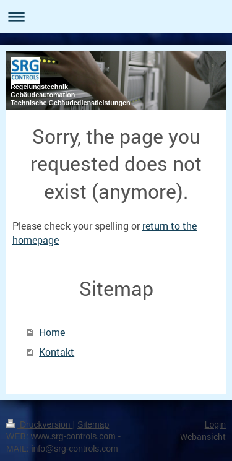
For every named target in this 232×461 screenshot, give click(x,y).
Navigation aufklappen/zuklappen (116, 16)
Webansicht (203, 436)
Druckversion (39, 424)
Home (52, 331)
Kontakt (56, 351)
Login (215, 424)
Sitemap (93, 424)
